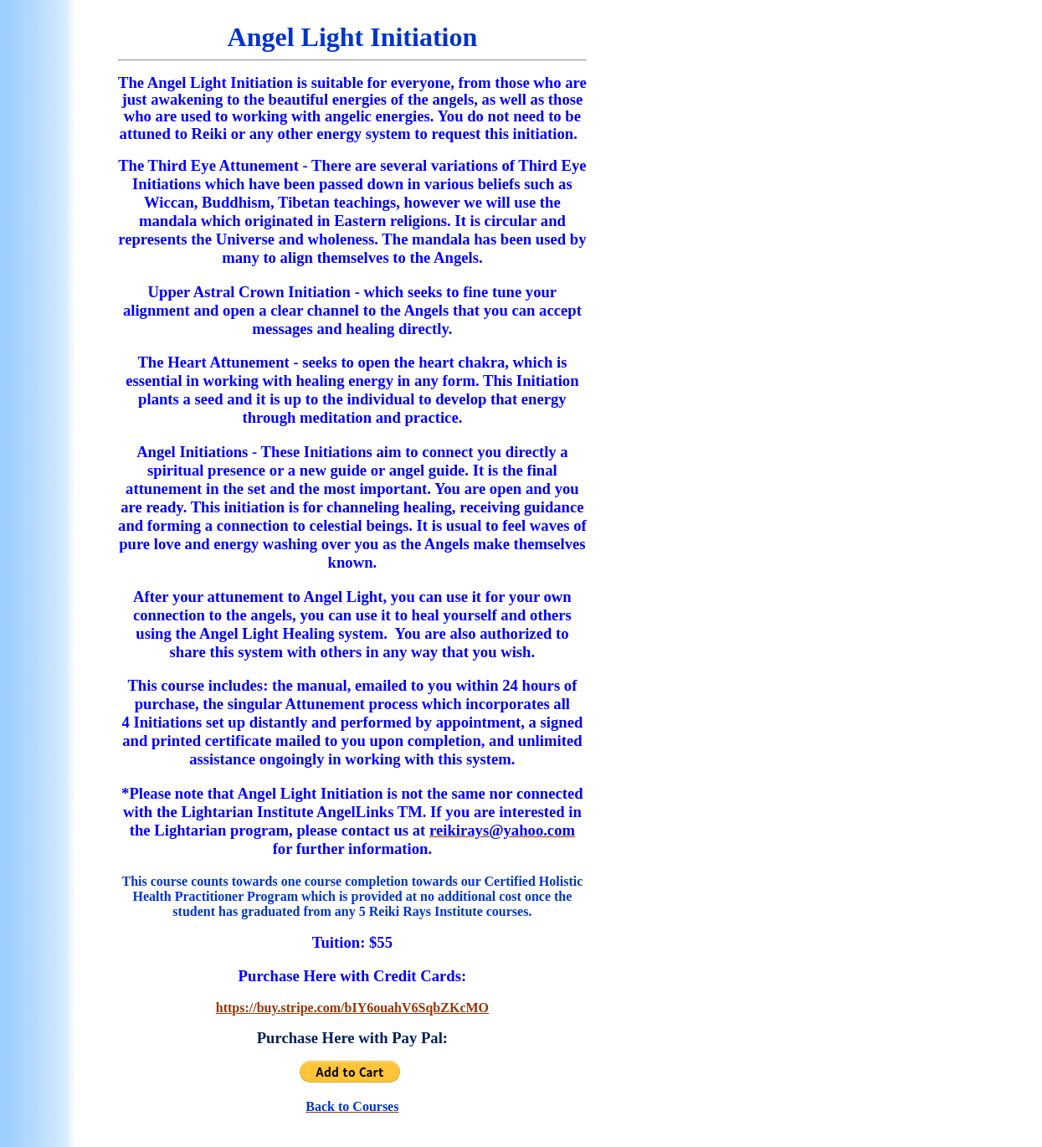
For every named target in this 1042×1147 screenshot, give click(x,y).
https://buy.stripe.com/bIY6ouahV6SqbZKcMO (352, 1007)
